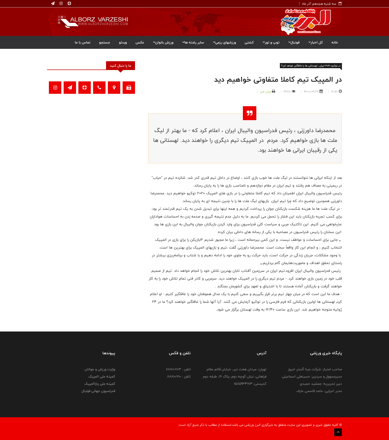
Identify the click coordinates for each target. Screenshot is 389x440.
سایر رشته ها (193, 42)
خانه (335, 42)
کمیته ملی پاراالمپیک (99, 384)
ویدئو (123, 42)
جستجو (104, 42)
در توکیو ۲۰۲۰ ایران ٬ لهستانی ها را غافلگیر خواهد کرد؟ (311, 66)
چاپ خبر (265, 91)
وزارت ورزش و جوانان (100, 369)
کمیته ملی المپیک (101, 376)
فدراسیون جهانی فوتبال (98, 391)
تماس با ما (82, 42)
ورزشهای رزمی (224, 42)
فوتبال (294, 42)
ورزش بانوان (163, 42)
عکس (140, 42)
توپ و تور (271, 42)
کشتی (249, 42)
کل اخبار (315, 42)
